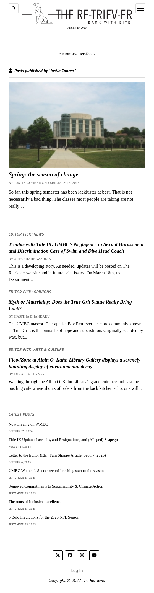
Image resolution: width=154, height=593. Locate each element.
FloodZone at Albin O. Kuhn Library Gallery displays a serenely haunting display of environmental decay (74, 363)
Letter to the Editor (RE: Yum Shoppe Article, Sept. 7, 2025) (57, 455)
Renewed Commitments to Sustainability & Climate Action (56, 486)
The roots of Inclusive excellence (35, 501)
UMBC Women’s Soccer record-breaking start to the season (56, 470)
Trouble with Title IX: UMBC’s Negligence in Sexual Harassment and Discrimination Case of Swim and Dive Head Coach (76, 248)
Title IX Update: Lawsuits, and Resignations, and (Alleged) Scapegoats (65, 439)
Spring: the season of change (43, 174)
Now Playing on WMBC (28, 424)
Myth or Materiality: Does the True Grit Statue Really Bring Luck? (70, 305)
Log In (77, 570)
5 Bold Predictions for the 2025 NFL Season (44, 517)
